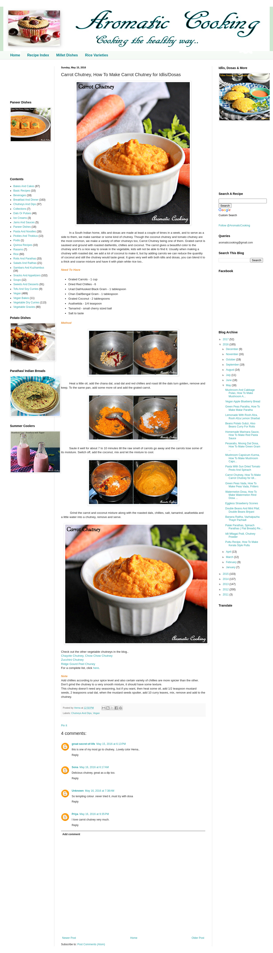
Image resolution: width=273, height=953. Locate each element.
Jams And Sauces (24, 222)
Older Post (198, 937)
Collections (19, 208)
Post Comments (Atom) (91, 944)
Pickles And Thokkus (25, 235)
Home (15, 55)
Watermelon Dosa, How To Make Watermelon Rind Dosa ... (241, 495)
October (231, 359)
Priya (75, 814)
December (232, 349)
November (232, 354)
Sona (75, 767)
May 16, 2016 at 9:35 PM (94, 814)
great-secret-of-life (83, 743)
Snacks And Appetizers (27, 275)
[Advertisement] (29, 80)
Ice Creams (20, 217)
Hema (77, 707)
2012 (226, 589)
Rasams (18, 249)
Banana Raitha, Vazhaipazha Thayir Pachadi (242, 518)
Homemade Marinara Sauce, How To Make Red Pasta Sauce (242, 435)
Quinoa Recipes (22, 245)
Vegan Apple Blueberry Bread (242, 401)
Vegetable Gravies (24, 306)
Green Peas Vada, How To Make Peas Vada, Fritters (242, 485)
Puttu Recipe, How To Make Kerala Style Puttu (241, 543)
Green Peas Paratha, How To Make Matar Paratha (242, 408)
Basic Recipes (21, 190)
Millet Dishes (67, 55)
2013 (226, 584)
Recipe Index (38, 55)
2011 (226, 594)
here (96, 668)
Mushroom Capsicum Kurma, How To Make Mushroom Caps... (242, 458)
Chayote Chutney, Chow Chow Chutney (87, 655)
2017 (226, 339)
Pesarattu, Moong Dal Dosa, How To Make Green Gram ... (242, 446)
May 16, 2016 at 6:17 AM (94, 767)
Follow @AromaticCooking (234, 225)
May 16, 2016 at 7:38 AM (99, 790)
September (233, 364)
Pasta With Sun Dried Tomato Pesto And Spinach (242, 468)
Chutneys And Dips (81, 713)
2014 (226, 579)
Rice (16, 254)
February (231, 562)
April (229, 551)
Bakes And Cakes (23, 186)
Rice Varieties (96, 55)
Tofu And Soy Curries (25, 289)
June (229, 380)
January (231, 567)
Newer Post (69, 937)
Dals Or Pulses (22, 213)
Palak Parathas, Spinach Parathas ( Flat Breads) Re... (244, 527)
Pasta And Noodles (24, 231)
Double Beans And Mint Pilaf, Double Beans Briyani (242, 510)
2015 (226, 573)
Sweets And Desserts (26, 284)
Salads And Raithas (25, 263)
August (230, 369)
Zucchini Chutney (72, 659)
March (230, 557)
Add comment (71, 834)
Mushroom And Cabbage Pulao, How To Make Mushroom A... (240, 393)
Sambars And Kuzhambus (28, 267)
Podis (16, 240)
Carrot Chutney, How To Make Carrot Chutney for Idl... (243, 476)
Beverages (19, 195)
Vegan (96, 713)
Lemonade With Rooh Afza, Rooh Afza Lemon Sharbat (242, 416)
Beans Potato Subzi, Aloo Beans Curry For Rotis (240, 425)
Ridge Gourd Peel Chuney (78, 664)
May (229, 385)
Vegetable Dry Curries (26, 302)
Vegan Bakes (21, 298)
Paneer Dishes (22, 226)
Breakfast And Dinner (25, 199)
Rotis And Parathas (24, 258)
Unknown (78, 790)
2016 (226, 344)
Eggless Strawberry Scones (241, 503)
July (228, 375)
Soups (17, 279)
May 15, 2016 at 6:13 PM (111, 743)
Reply (75, 755)
